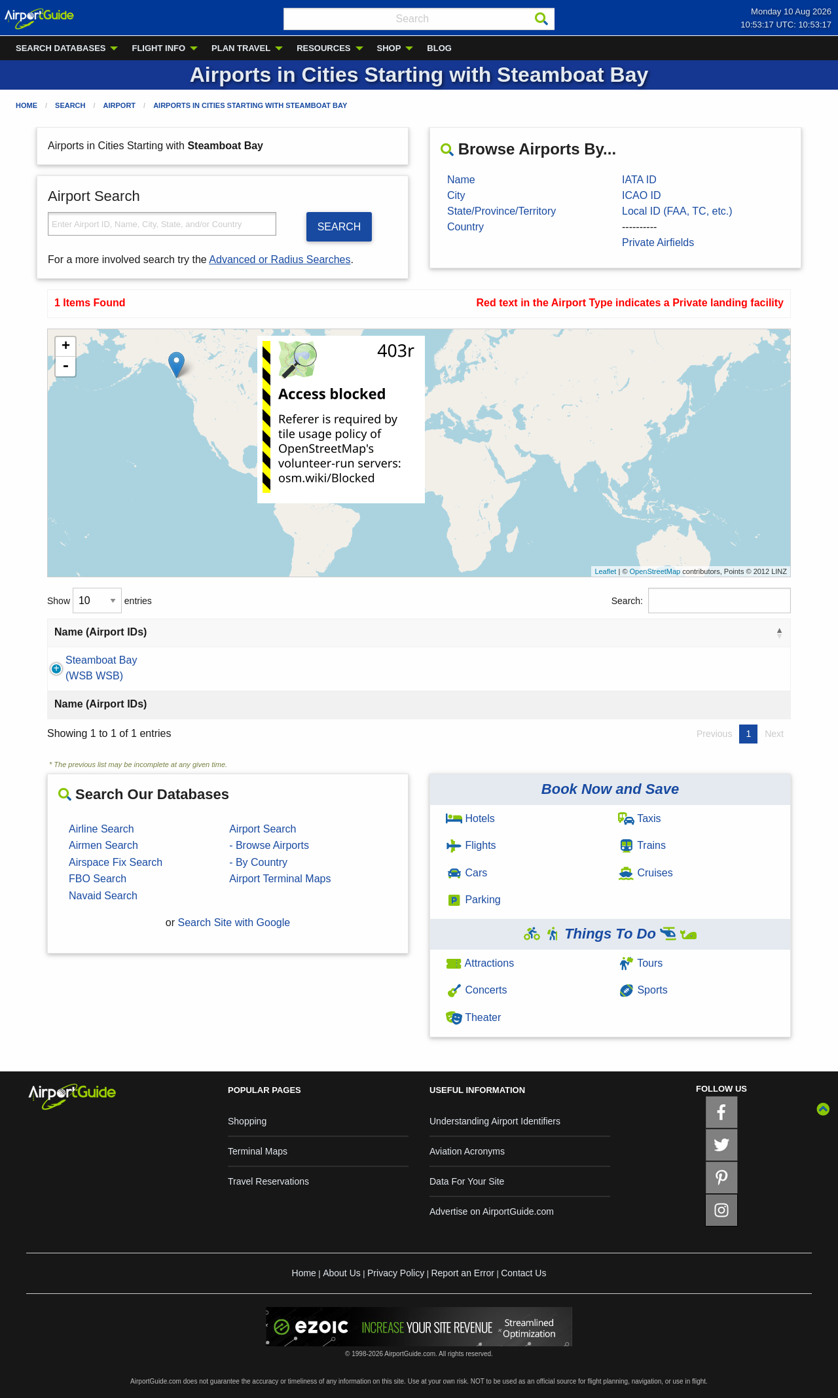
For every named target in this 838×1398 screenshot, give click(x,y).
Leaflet (605, 571)
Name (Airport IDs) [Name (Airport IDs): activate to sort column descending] (100, 631)
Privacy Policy (395, 1273)
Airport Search (262, 828)
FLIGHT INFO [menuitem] (158, 48)
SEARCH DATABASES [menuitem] (60, 48)
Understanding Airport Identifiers (494, 1121)
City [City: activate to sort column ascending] (274, 631)
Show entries (99, 600)
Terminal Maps (257, 1151)
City (456, 195)
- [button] (65, 366)
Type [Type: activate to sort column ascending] (656, 631)
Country (465, 226)
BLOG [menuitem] (439, 48)
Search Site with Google (234, 922)
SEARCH (339, 226)
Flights (471, 845)
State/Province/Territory (501, 211)
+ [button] (66, 347)
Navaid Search (103, 895)
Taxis (639, 818)
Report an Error (462, 1273)
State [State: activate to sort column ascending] (430, 631)
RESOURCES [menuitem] (323, 48)
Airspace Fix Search (115, 862)
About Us (342, 1273)
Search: (701, 600)
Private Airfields (658, 242)
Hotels (470, 818)
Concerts (476, 989)
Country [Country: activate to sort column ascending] (527, 631)
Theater (473, 1017)
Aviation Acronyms (467, 1151)
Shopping (247, 1121)
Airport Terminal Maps (280, 878)
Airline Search (101, 828)
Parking (473, 899)
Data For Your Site (466, 1181)
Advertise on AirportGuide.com (491, 1211)
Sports (643, 989)
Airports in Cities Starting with (250, 105)
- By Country (258, 862)
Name (461, 179)
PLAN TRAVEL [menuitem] (240, 48)
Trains (642, 845)
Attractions (480, 963)
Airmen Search (103, 845)
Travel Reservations (268, 1181)
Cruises (645, 872)
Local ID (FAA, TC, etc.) (677, 211)
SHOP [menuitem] (389, 48)
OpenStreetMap (655, 571)
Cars (466, 872)
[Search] (541, 19)
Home (26, 105)
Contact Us (523, 1273)
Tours (640, 963)
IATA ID (639, 179)
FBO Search (97, 878)
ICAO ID (641, 195)
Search (70, 105)
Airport (119, 105)
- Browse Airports (269, 845)
